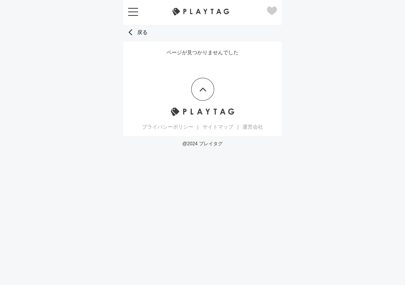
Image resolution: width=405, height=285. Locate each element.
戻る (137, 32)
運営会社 (252, 127)
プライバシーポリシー (167, 127)
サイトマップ (217, 127)
